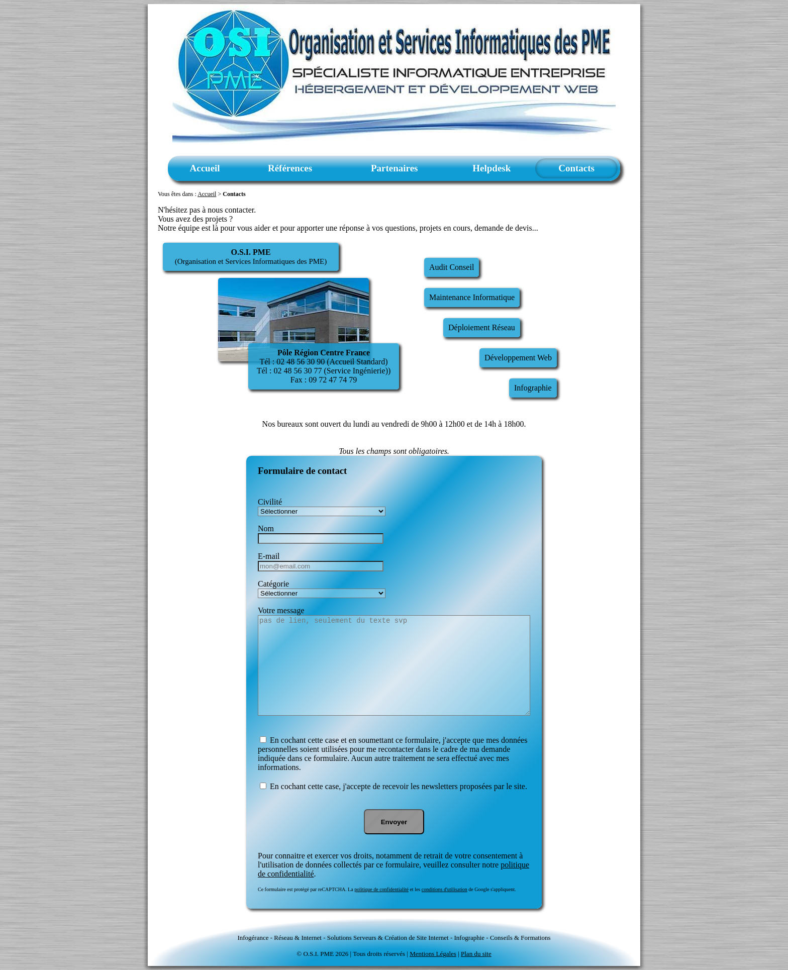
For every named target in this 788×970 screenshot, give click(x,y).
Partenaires (394, 168)
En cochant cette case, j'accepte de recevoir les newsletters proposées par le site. (397, 786)
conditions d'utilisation (444, 889)
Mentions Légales (433, 953)
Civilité (270, 502)
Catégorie (273, 583)
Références (290, 168)
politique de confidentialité (381, 889)
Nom (266, 528)
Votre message (281, 610)
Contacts (576, 168)
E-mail (269, 556)
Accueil (205, 168)
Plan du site (476, 953)
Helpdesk (491, 168)
